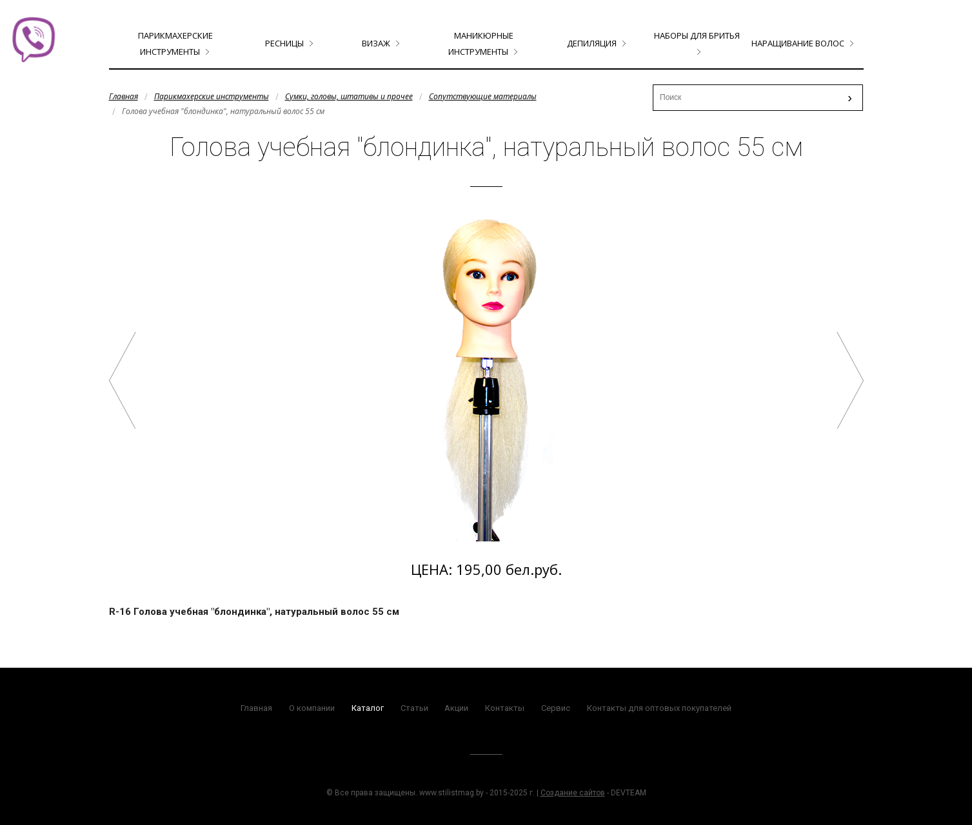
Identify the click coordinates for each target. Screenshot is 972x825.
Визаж (376, 43)
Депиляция (592, 43)
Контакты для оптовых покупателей (659, 708)
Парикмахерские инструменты (211, 96)
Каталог (368, 708)
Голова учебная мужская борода (850, 380)
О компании (312, 708)
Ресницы (284, 43)
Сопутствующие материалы (483, 96)
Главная (123, 96)
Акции (456, 708)
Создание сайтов (573, 792)
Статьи (414, 708)
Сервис (555, 708)
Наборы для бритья (697, 35)
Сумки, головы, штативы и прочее (349, 96)
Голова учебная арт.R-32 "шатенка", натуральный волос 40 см (122, 380)
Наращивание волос (797, 43)
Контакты (504, 708)
